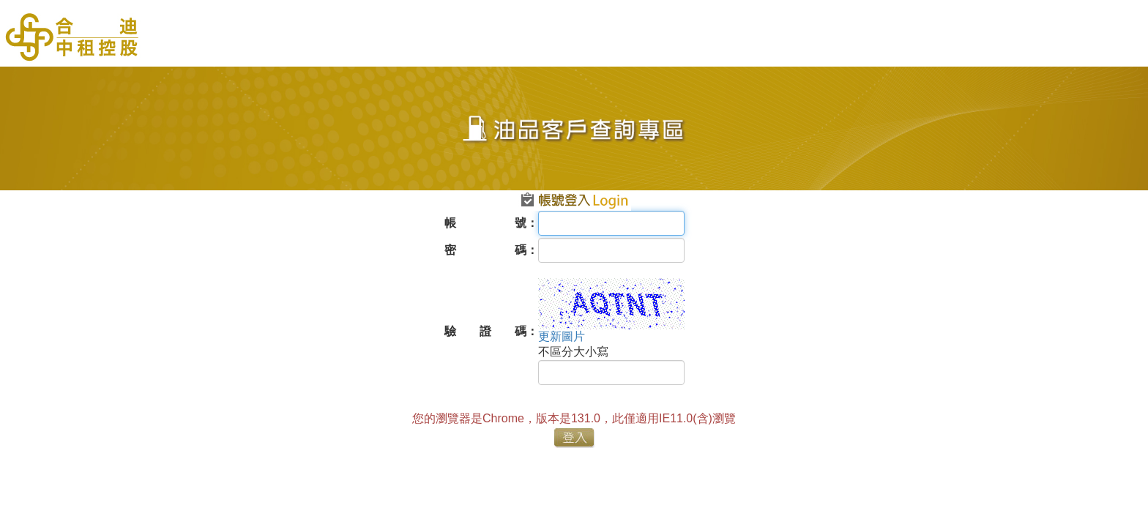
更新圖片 (561, 336)
